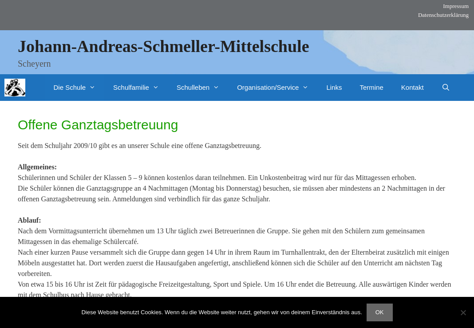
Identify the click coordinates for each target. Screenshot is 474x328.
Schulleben (202, 87)
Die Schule (79, 87)
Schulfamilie (140, 87)
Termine (371, 87)
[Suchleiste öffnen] (446, 87)
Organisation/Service (277, 87)
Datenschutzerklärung (443, 15)
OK (379, 312)
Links (334, 87)
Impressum (456, 6)
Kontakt (412, 87)
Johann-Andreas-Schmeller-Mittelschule (163, 46)
